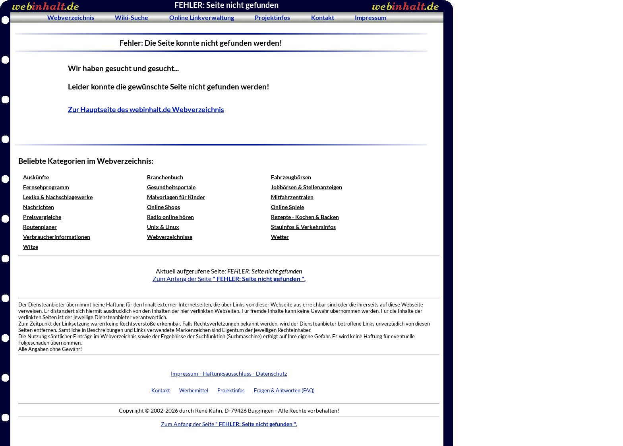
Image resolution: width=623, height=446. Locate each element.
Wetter (280, 236)
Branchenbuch (165, 177)
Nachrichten (38, 207)
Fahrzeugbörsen (291, 177)
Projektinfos (272, 17)
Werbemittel (193, 390)
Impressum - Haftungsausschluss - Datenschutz (229, 373)
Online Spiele (287, 207)
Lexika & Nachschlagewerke (58, 197)
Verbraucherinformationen (56, 236)
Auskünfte (36, 177)
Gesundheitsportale (171, 187)
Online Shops (163, 207)
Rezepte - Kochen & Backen (305, 216)
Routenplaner (40, 226)
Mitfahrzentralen (292, 197)
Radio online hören (170, 216)
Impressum (370, 17)
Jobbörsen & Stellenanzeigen (306, 187)
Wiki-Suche (131, 17)
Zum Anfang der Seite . (229, 278)
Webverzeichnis (70, 17)
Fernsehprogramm (46, 187)
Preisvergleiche (42, 216)
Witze (30, 246)
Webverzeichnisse (169, 236)
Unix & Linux (163, 226)
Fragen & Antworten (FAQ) (284, 390)
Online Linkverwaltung (201, 17)
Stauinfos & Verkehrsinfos (303, 226)
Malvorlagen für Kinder (176, 197)
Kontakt (322, 17)
